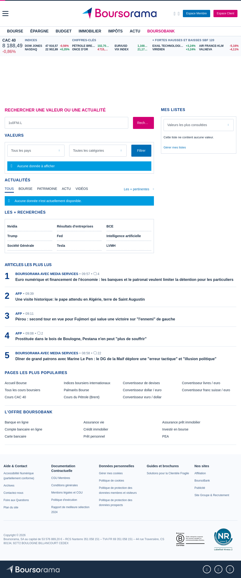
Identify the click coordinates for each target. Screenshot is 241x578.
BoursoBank (161, 31)
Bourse (15, 31)
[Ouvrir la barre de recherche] (174, 13)
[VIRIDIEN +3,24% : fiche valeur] (173, 49)
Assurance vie (94, 422)
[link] (9, 485)
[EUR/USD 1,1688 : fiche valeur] (132, 46)
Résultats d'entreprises (75, 226)
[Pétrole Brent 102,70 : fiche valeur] (91, 46)
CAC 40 (9, 40)
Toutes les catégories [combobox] (88, 150)
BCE (109, 226)
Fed (60, 236)
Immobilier (90, 31)
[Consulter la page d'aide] (178, 13)
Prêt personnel (94, 436)
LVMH (111, 245)
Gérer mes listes (175, 147)
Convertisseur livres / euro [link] (201, 383)
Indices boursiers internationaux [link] (87, 383)
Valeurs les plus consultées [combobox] (187, 125)
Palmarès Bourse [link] (76, 390)
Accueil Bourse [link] (16, 383)
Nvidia (12, 226)
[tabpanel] (79, 201)
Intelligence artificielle (123, 236)
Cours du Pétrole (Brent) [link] (82, 397)
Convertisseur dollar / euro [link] (142, 390)
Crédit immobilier (96, 429)
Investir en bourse (175, 429)
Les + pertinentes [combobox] (136, 189)
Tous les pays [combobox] (21, 150)
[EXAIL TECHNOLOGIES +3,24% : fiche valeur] (173, 46)
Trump (12, 236)
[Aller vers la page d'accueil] (121, 14)
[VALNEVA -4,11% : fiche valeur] (219, 49)
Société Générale (20, 245)
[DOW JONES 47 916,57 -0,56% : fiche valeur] (47, 46)
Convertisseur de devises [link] (141, 383)
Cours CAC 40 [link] (15, 397)
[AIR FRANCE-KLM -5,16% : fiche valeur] (219, 46)
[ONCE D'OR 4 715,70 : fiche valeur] (91, 49)
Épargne (39, 31)
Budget (64, 31)
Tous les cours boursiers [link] (22, 390)
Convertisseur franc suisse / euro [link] (206, 390)
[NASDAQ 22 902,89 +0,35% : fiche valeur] (47, 49)
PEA (165, 436)
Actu (135, 31)
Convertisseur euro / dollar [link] (142, 397)
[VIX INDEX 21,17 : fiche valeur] (132, 49)
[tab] (9, 190)
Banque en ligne (16, 422)
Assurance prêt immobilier (181, 422)
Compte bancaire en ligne (23, 429)
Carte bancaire (15, 436)
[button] (5, 13)
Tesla (61, 245)
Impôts (115, 31)
